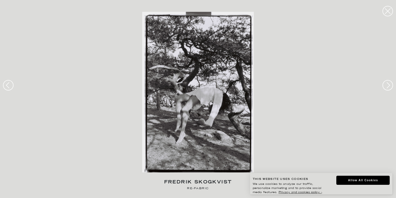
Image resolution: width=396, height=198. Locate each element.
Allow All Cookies (363, 180)
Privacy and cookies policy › (300, 192)
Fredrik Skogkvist (198, 182)
